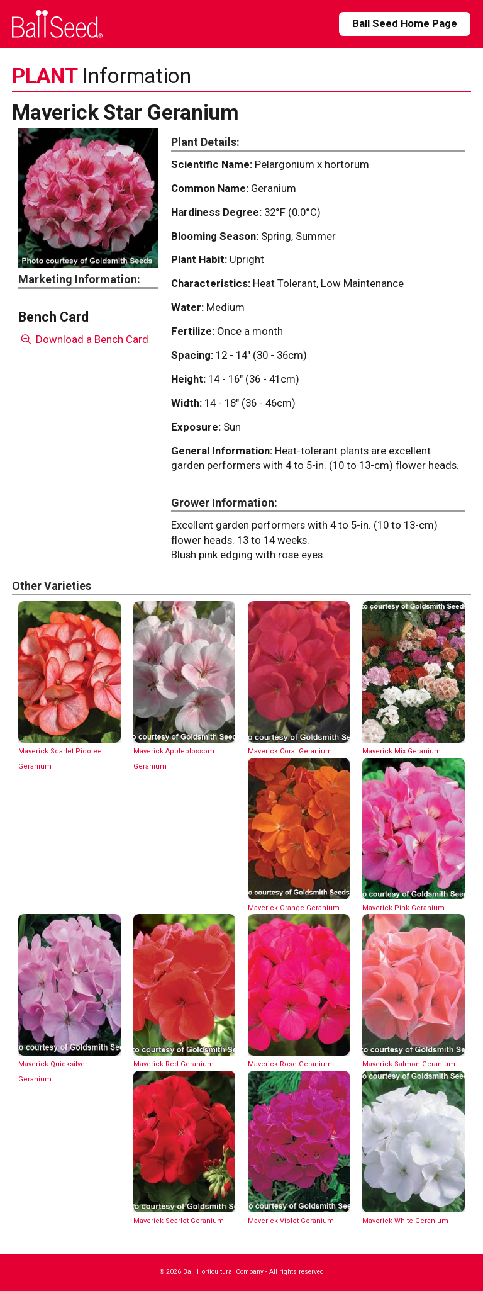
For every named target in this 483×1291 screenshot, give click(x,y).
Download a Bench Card (83, 339)
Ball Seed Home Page (404, 23)
